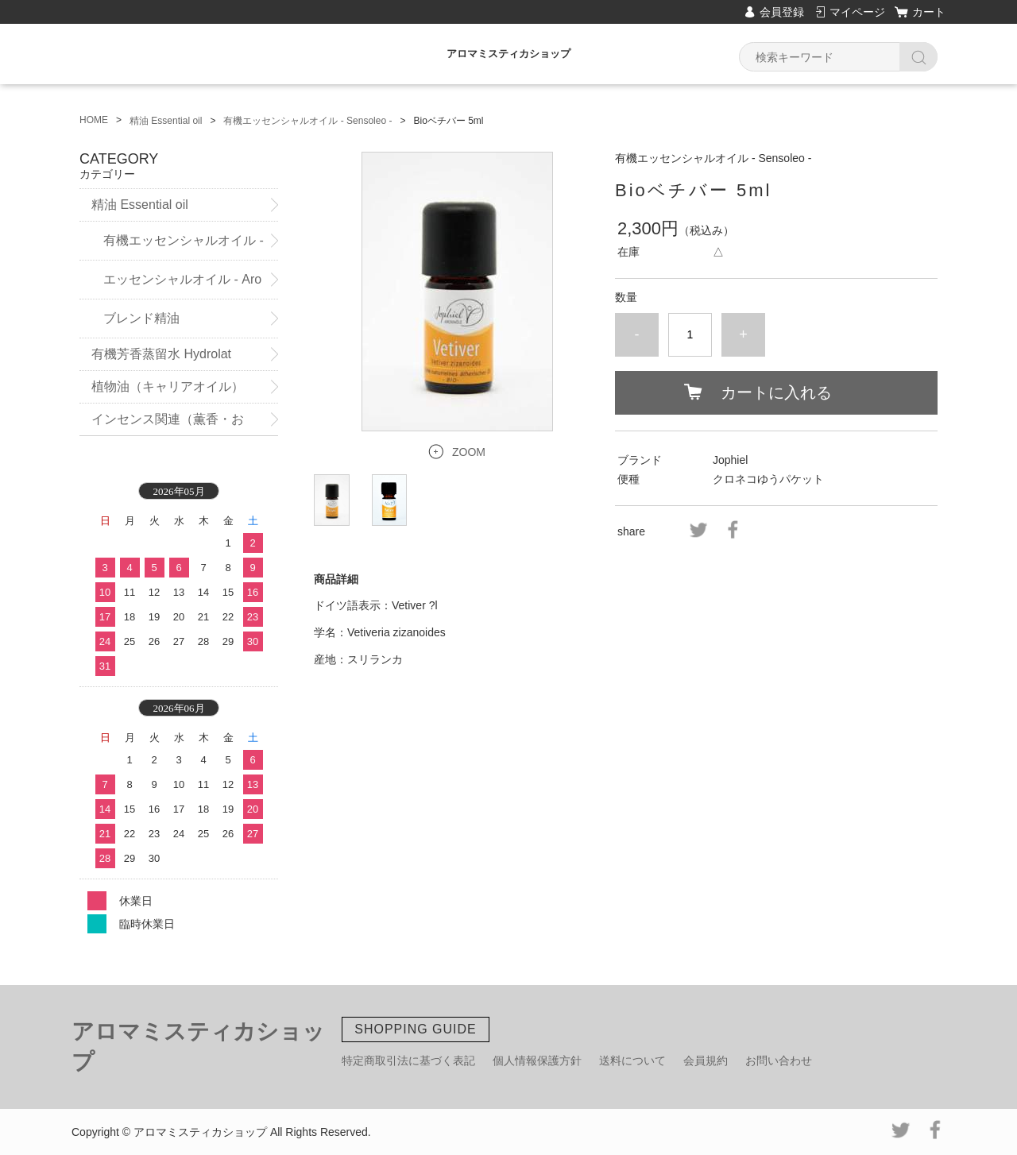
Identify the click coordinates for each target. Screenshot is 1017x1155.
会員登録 (782, 12)
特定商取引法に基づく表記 (408, 1060)
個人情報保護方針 (537, 1060)
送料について (632, 1060)
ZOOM (468, 452)
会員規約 (705, 1060)
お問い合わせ (778, 1060)
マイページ (857, 12)
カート (928, 12)
